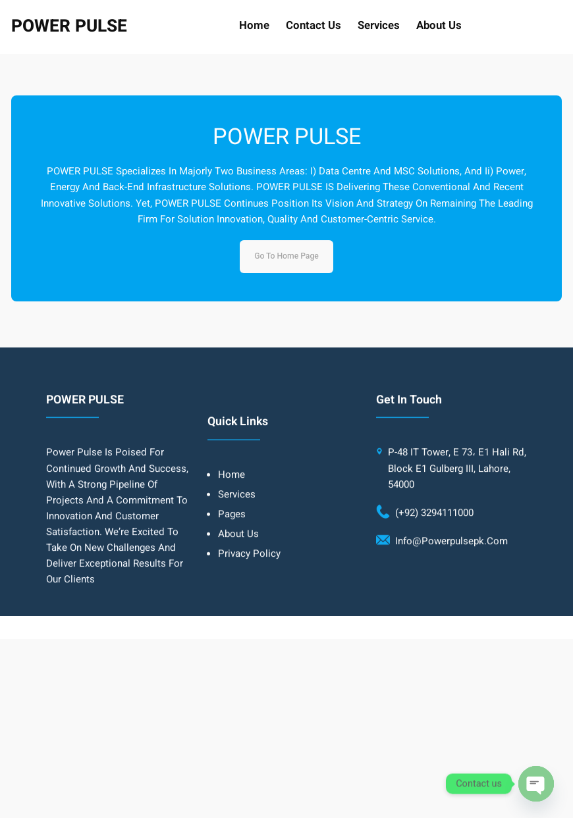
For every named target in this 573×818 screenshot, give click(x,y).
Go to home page (286, 256)
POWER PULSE (69, 26)
